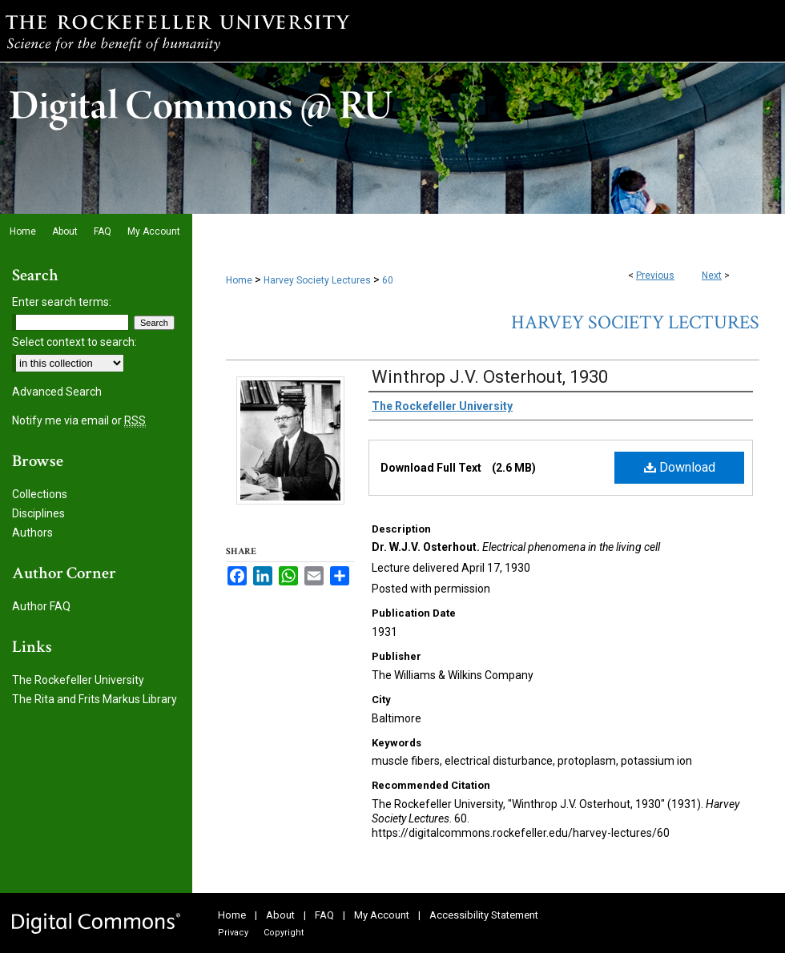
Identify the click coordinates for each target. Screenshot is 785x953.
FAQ (324, 915)
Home (239, 280)
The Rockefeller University (78, 680)
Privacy (233, 932)
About (280, 915)
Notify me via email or (79, 420)
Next (712, 275)
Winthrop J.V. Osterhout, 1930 (490, 377)
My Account (381, 915)
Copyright (284, 932)
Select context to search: (74, 342)
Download (679, 467)
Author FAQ (41, 606)
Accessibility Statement (483, 915)
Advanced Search (57, 391)
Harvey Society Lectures (317, 280)
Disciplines (38, 513)
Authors (32, 532)
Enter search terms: (61, 302)
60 (387, 280)
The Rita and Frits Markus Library (94, 699)
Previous (655, 275)
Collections (39, 494)
